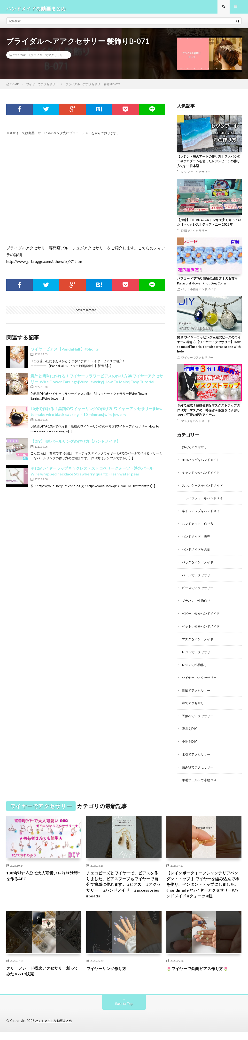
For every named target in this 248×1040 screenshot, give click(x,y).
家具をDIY (190, 727)
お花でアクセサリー (197, 450)
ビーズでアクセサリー (199, 589)
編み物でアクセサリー (199, 765)
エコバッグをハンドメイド (202, 463)
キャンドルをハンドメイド (202, 475)
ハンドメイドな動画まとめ (55, 1029)
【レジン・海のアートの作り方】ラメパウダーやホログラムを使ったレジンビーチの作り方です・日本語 (208, 164)
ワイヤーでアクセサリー (50, 58)
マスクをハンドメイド (195, 424)
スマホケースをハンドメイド (204, 488)
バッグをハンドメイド (199, 563)
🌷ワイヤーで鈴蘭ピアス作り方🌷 (201, 975)
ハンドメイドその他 (197, 551)
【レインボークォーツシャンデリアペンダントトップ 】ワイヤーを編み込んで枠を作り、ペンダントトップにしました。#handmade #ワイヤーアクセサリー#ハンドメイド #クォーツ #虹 (203, 887)
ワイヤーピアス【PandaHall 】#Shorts (65, 352)
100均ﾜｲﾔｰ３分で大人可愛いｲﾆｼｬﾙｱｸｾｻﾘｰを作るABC (43, 874)
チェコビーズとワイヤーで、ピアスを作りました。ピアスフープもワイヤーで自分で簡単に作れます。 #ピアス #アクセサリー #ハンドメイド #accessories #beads (124, 883)
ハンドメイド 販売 (197, 538)
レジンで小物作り (195, 664)
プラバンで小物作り (197, 601)
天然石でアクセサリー (199, 714)
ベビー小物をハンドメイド (202, 614)
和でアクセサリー (195, 702)
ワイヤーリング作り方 (108, 975)
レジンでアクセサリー (195, 175)
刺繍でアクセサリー (194, 233)
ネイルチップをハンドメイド (204, 513)
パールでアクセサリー (199, 576)
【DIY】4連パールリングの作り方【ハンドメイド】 (75, 445)
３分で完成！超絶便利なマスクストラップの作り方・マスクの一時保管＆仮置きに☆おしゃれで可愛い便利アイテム (208, 413)
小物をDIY (190, 740)
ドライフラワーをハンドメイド (205, 500)
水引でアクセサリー (197, 752)
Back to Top (124, 1012)
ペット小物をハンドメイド (198, 292)
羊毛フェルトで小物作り (200, 777)
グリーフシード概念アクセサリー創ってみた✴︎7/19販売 (42, 979)
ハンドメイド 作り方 (199, 526)
